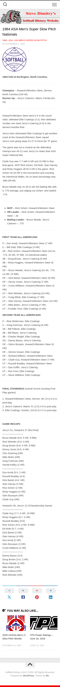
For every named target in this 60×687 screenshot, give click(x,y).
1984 (4, 40)
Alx (47, 675)
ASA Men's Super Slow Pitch (30, 40)
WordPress (28, 675)
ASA (11, 40)
